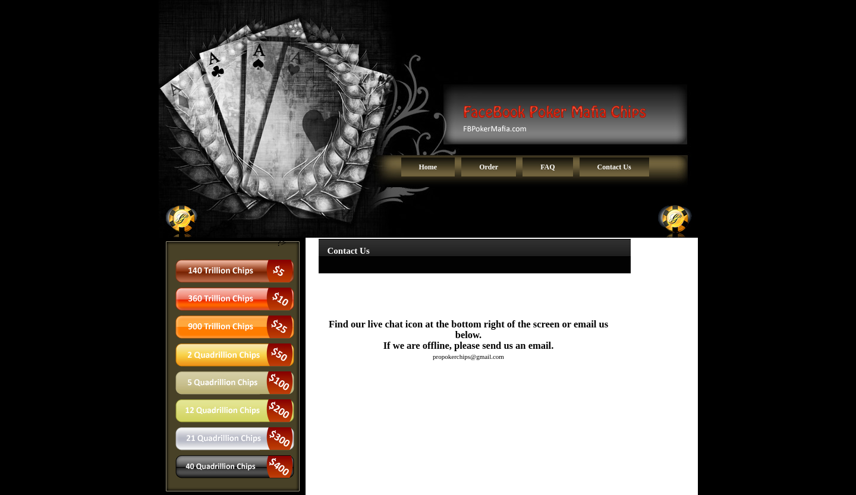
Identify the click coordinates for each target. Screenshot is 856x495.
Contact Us (614, 167)
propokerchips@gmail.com (468, 356)
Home (428, 167)
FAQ (547, 167)
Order (488, 167)
